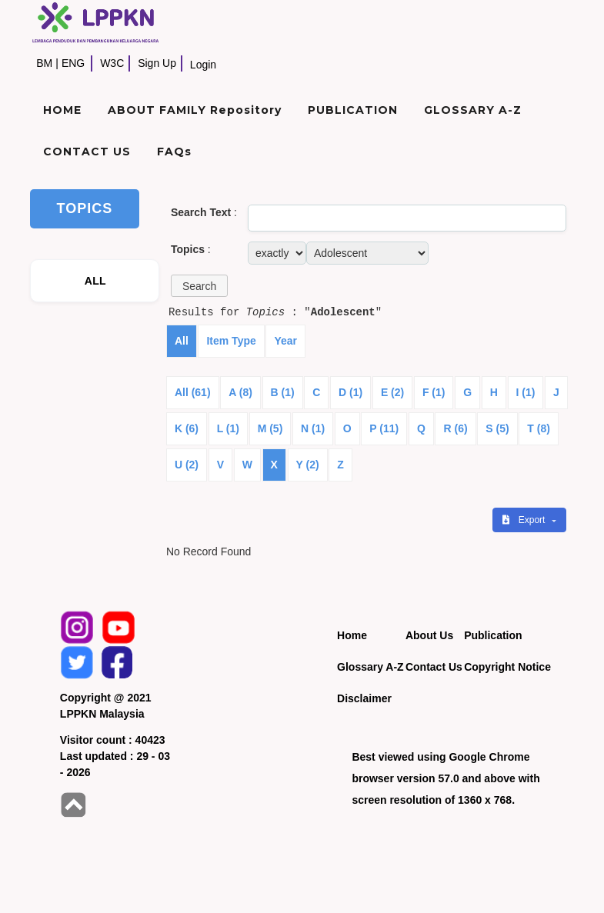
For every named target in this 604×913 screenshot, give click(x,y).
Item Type (230, 341)
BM (44, 63)
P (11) (384, 428)
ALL (95, 281)
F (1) (433, 392)
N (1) (313, 428)
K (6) (187, 428)
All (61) (193, 392)
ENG (73, 63)
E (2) (392, 392)
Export (524, 520)
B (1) (283, 392)
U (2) (187, 464)
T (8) (538, 428)
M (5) (270, 428)
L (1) (228, 428)
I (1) (526, 392)
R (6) (455, 428)
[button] (199, 286)
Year (285, 341)
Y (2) (307, 464)
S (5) (497, 428)
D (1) (350, 392)
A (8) (240, 392)
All (182, 341)
